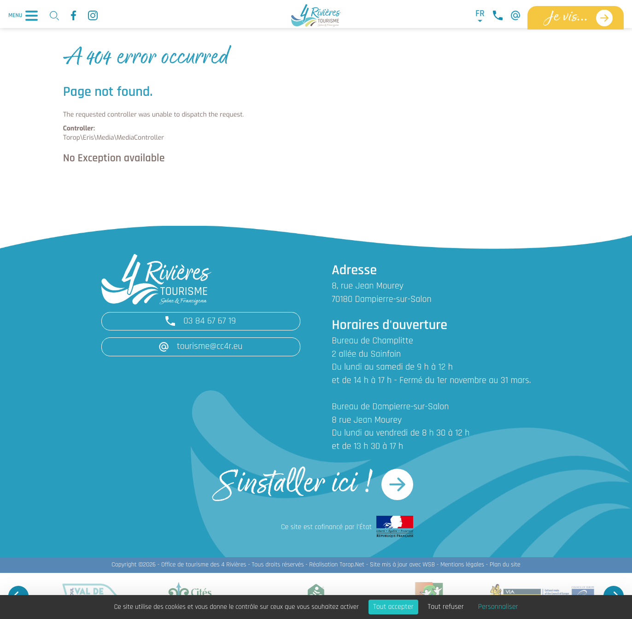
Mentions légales (462, 564)
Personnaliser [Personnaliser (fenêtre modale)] (498, 607)
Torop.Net (351, 564)
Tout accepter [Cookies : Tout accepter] (393, 607)
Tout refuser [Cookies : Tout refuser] (446, 607)
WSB (428, 564)
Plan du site (505, 564)
